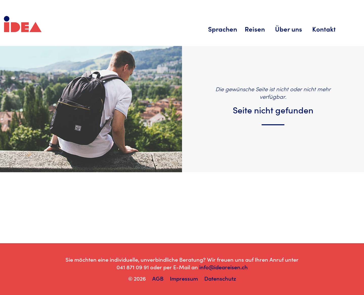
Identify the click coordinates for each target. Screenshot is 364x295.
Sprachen (222, 29)
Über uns (288, 29)
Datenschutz (220, 278)
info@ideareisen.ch (223, 267)
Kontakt (324, 29)
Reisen (255, 29)
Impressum (184, 278)
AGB (158, 278)
